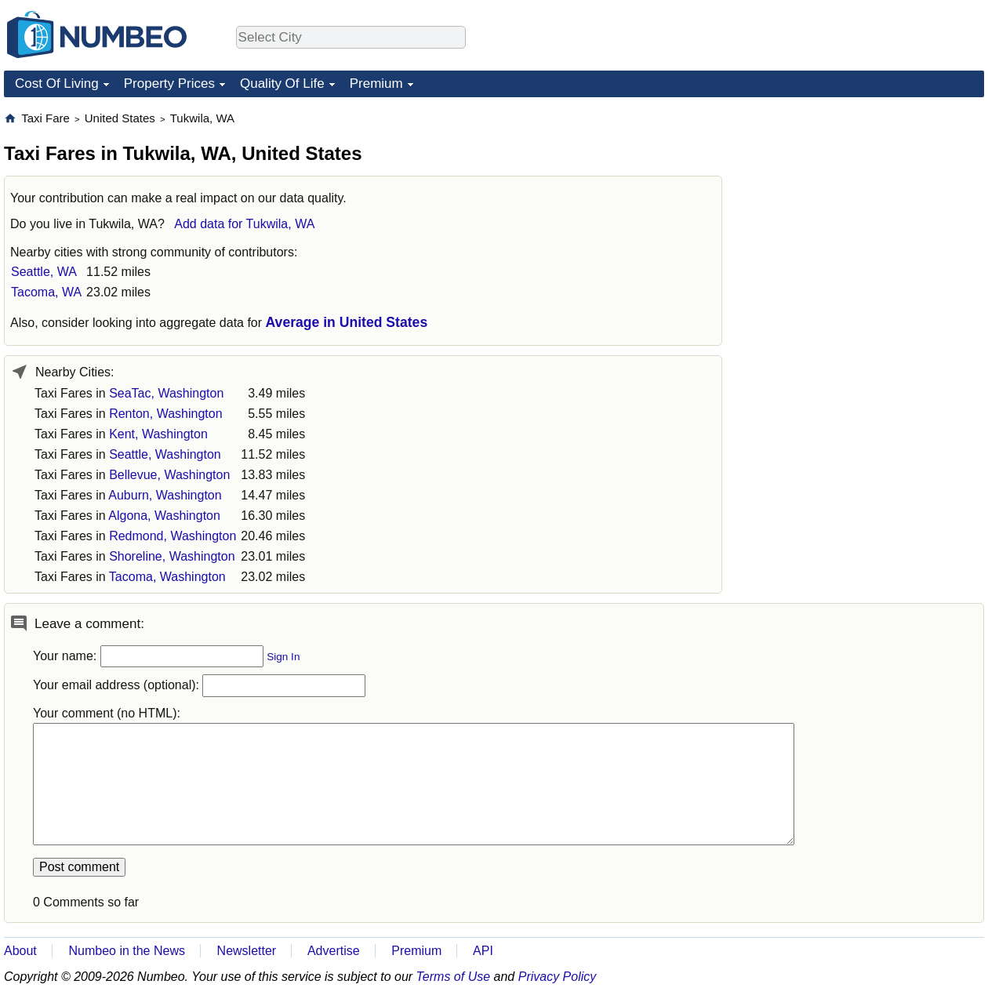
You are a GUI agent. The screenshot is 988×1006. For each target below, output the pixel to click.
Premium (376, 83)
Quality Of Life (282, 83)
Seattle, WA (44, 271)
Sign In (283, 657)
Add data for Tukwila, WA (244, 224)
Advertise (333, 950)
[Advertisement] (866, 209)
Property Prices (169, 83)
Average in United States (347, 322)
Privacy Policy (557, 976)
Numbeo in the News (126, 950)
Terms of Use (453, 976)
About (20, 950)
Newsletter (247, 950)
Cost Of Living (57, 83)
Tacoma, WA (46, 292)
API (483, 950)
